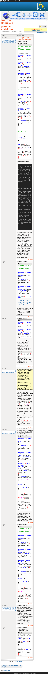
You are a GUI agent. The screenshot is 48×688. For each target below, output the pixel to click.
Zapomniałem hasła (42, 32)
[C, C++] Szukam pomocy (12, 666)
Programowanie (13, 665)
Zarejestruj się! (35, 30)
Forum (5, 665)
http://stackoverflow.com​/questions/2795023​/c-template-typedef (25, 302)
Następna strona (18, 662)
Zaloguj (43, 26)
